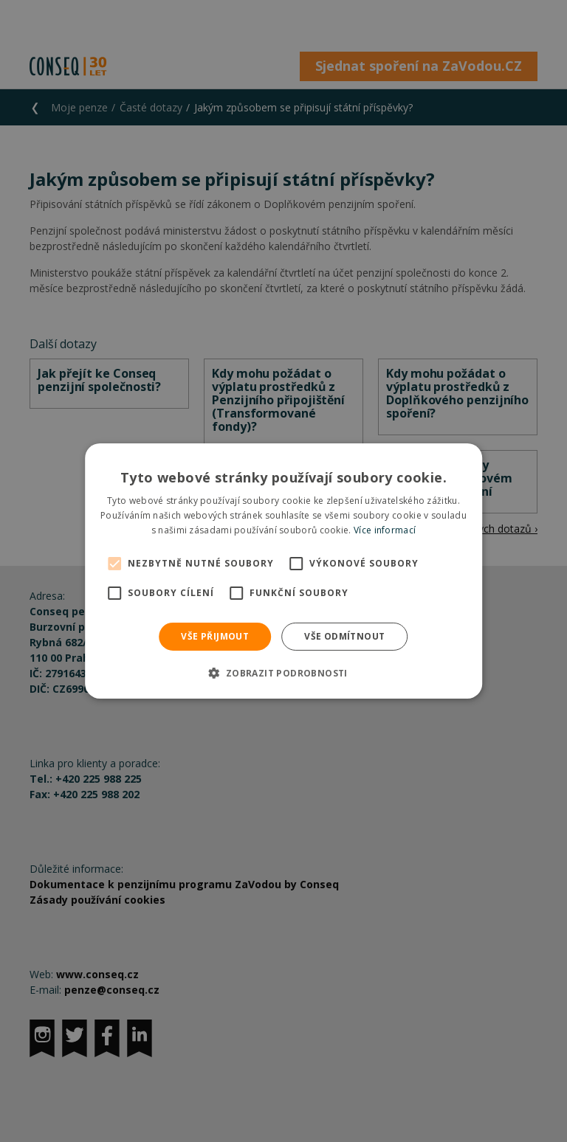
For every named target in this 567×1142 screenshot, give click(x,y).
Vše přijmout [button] (215, 636)
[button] (283, 672)
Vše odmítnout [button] (344, 636)
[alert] (283, 571)
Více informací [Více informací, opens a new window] (385, 530)
